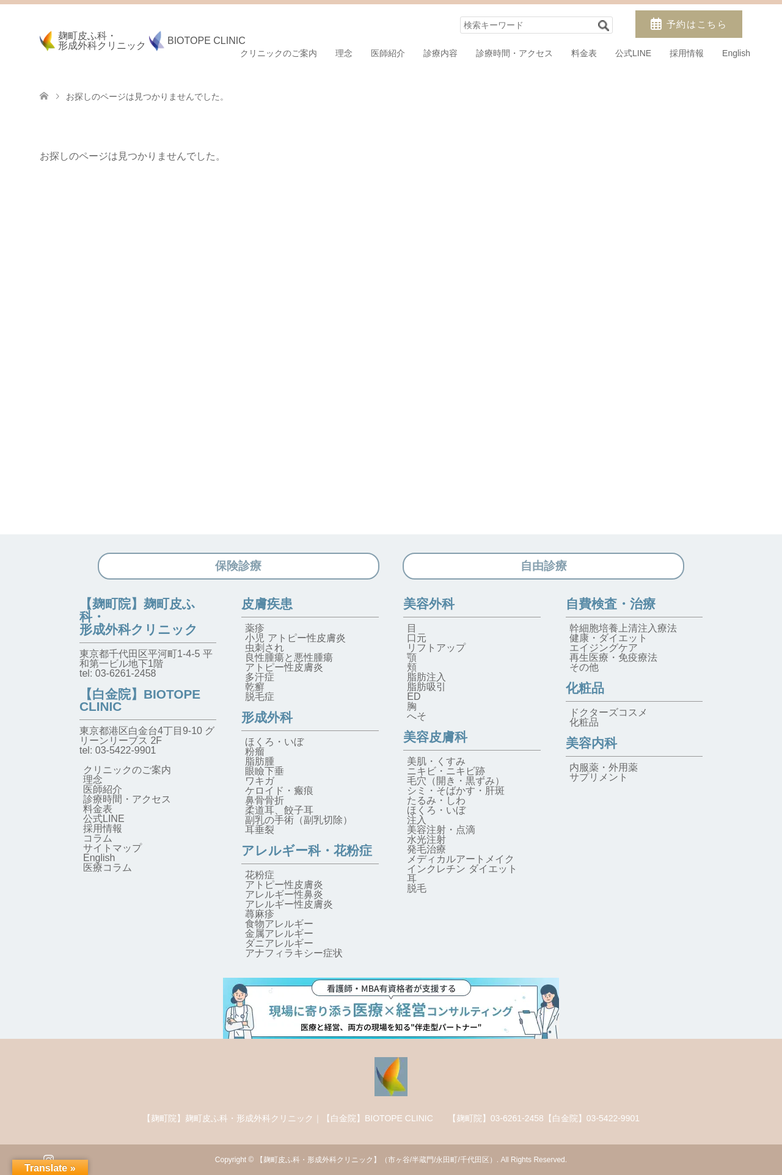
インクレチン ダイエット (462, 869)
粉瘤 (255, 751)
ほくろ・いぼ (274, 742)
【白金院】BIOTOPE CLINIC (139, 700)
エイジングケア (603, 647)
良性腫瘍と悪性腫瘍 (289, 657)
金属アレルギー (279, 933)
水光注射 (426, 839)
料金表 (584, 53)
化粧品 (585, 688)
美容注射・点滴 (441, 829)
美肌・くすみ (436, 761)
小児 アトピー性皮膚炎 (295, 638)
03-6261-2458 (125, 673)
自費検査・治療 (611, 604)
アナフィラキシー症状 (294, 953)
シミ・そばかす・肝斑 (456, 790)
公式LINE (633, 53)
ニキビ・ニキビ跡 (446, 771)
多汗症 (259, 677)
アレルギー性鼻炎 (284, 894)
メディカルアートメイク (460, 859)
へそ (416, 716)
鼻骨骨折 (264, 800)
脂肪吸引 (426, 687)
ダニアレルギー (279, 943)
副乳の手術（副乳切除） (299, 820)
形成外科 (267, 717)
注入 (416, 820)
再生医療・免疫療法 (613, 657)
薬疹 (255, 628)
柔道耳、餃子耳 (279, 810)
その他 (584, 667)
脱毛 (416, 888)
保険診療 (238, 565)
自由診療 (544, 565)
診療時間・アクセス (514, 53)
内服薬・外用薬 (603, 767)
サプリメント (598, 777)
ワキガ (259, 781)
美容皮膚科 (435, 737)
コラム (97, 838)
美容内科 (591, 743)
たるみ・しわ (436, 800)
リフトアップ (436, 647)
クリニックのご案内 (278, 53)
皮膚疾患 (267, 604)
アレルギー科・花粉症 (306, 850)
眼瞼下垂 (264, 771)
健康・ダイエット (608, 638)
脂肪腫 (259, 761)
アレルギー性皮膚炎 (289, 904)
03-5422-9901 (125, 750)
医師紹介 (388, 53)
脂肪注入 (426, 677)
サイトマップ (112, 848)
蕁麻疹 (259, 914)
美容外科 (429, 604)
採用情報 (687, 53)
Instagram (48, 1158)
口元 (416, 638)
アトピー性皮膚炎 (284, 667)
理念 (344, 53)
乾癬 (255, 687)
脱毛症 (259, 696)
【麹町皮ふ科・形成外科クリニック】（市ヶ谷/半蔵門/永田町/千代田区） (376, 1159)
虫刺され (264, 647)
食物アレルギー (279, 924)
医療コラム (107, 867)
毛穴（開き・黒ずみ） (456, 781)
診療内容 (440, 53)
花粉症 (259, 875)
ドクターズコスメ (608, 712)
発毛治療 (426, 849)
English (736, 53)
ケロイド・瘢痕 (279, 790)
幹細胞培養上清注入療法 (623, 628)
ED (413, 696)
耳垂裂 (259, 829)
